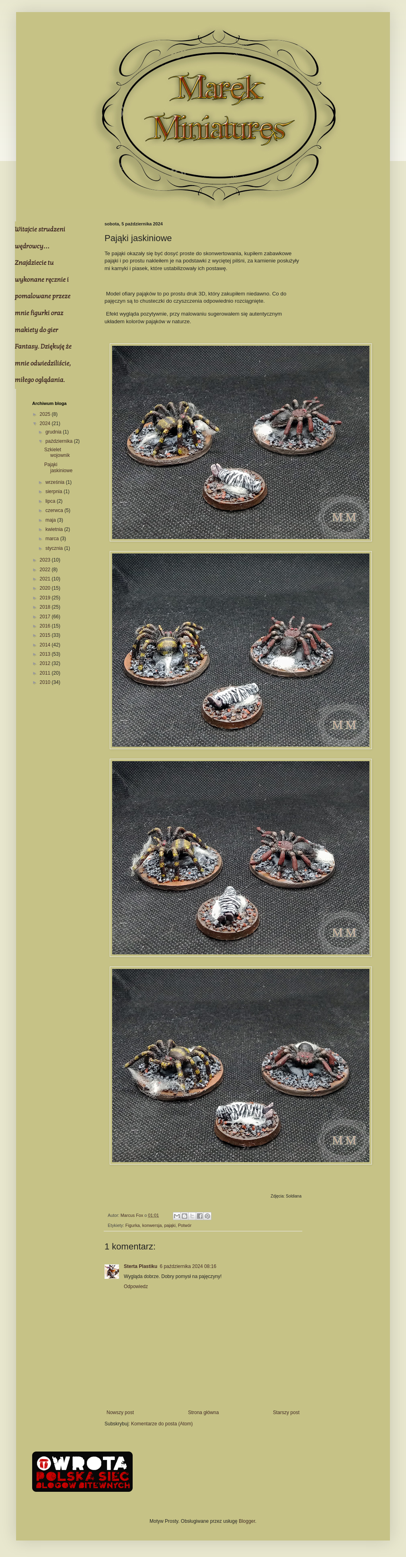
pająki (169, 1225)
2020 (46, 588)
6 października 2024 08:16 (188, 1266)
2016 (46, 626)
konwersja (152, 1225)
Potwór (185, 1225)
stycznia (54, 548)
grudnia (54, 432)
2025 (46, 414)
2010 (46, 682)
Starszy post (286, 1412)
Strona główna (203, 1412)
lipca (51, 501)
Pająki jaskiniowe (58, 467)
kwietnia (54, 529)
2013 (46, 654)
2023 (46, 560)
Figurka (132, 1225)
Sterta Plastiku (140, 1266)
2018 (46, 607)
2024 (46, 423)
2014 (46, 645)
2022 (46, 569)
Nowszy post (120, 1412)
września (55, 482)
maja (51, 520)
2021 (46, 579)
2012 (46, 663)
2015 (46, 635)
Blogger (247, 1521)
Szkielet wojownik (57, 452)
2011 (46, 673)
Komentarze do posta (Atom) (162, 1424)
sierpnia (54, 491)
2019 (46, 598)
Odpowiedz (136, 1286)
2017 (46, 616)
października (59, 441)
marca (52, 538)
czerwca (54, 510)
